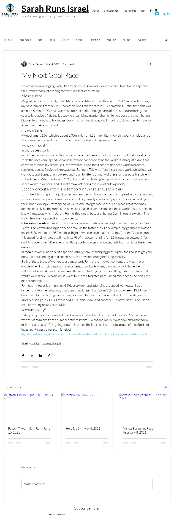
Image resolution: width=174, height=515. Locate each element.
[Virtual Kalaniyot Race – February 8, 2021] (144, 407)
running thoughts (51, 343)
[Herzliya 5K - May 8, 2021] (87, 407)
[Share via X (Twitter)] (31, 355)
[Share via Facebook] (23, 355)
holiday (126, 39)
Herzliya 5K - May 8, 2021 (83, 428)
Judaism (142, 39)
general (80, 39)
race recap (25, 39)
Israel (52, 39)
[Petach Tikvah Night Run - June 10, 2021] (29, 407)
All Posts (8, 39)
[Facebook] (151, 10)
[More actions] (150, 64)
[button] (166, 39)
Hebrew (111, 39)
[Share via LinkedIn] (40, 355)
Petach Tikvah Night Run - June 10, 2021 (29, 430)
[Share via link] (49, 355)
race (40, 39)
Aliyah (65, 39)
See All (167, 386)
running (95, 39)
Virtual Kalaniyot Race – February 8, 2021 (139, 430)
